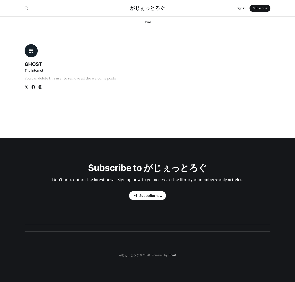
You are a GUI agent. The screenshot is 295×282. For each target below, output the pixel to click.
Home (147, 22)
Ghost (172, 255)
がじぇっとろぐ (147, 8)
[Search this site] (26, 8)
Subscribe (260, 8)
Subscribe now (147, 196)
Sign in (240, 8)
